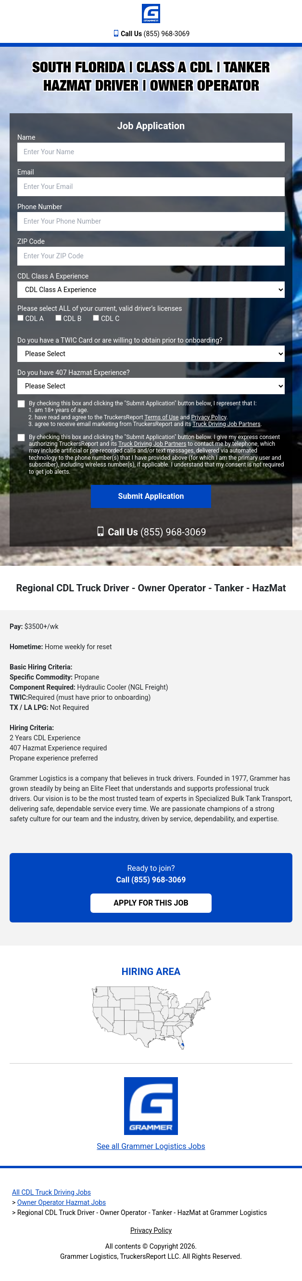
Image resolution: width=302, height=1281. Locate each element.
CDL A (30, 318)
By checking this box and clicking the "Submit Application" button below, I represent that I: (145, 414)
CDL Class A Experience (52, 276)
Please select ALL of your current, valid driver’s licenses (99, 308)
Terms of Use (161, 417)
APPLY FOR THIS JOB (150, 902)
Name (26, 137)
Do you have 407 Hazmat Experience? (73, 372)
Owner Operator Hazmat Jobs (61, 1202)
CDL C (106, 318)
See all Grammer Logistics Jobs (151, 1146)
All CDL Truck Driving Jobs (51, 1192)
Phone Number (39, 207)
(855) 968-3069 (155, 34)
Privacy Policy (208, 417)
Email (25, 172)
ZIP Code (31, 241)
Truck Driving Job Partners (226, 424)
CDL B (68, 318)
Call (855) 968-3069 (151, 879)
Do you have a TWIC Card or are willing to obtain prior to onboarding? (119, 340)
